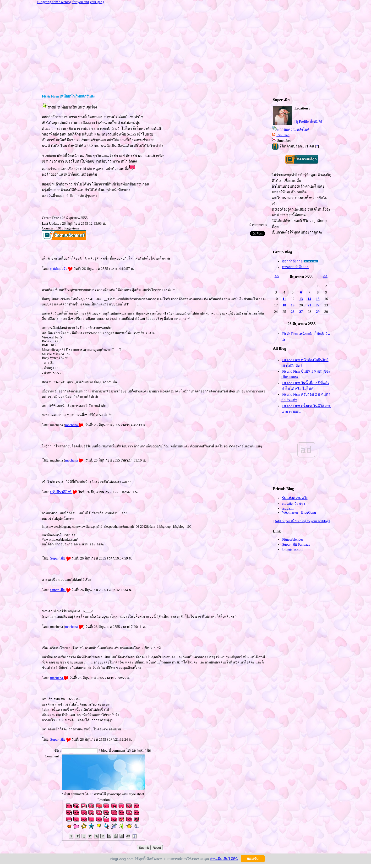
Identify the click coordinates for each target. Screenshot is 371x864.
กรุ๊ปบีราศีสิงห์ (63, 492)
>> (325, 276)
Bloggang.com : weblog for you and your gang (70, 2)
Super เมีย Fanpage (296, 544)
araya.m (288, 508)
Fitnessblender (292, 539)
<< (277, 276)
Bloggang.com (292, 549)
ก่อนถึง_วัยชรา (293, 503)
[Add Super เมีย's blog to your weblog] (301, 521)
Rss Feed (282, 135)
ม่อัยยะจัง (61, 269)
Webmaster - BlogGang (299, 512)
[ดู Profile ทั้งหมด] (308, 121)
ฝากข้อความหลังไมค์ (293, 129)
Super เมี (60, 558)
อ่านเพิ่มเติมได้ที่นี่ (224, 859)
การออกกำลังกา (295, 267)
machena (74, 425)
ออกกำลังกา (292, 261)
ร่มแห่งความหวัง (294, 498)
